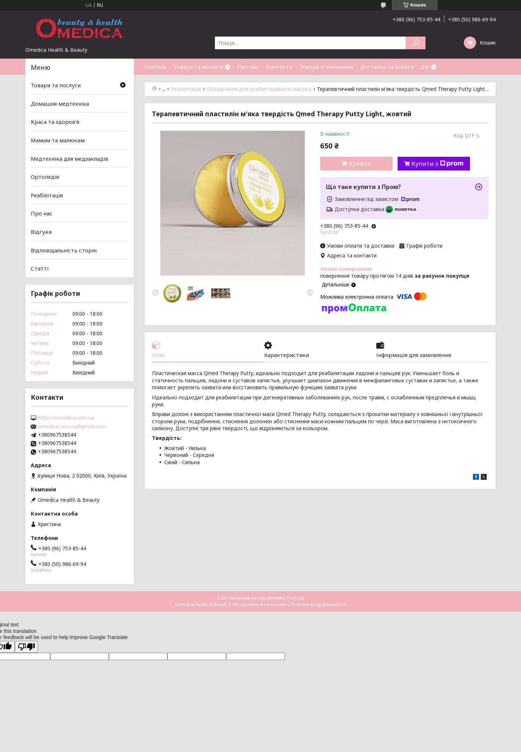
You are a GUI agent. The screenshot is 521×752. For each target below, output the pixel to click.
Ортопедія (45, 176)
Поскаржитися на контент (259, 604)
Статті (39, 268)
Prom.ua (295, 598)
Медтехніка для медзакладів (69, 158)
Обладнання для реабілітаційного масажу (259, 89)
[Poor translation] (26, 647)
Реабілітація (186, 89)
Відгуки (41, 231)
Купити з (437, 164)
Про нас (248, 66)
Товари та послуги (198, 66)
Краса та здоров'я (55, 121)
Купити (360, 164)
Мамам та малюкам (58, 140)
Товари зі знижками (326, 66)
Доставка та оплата (387, 66)
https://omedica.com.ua (66, 418)
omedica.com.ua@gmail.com (72, 426)
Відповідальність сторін (64, 250)
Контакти (279, 66)
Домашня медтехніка (60, 103)
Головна (155, 66)
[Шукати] (415, 43)
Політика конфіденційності (318, 604)
